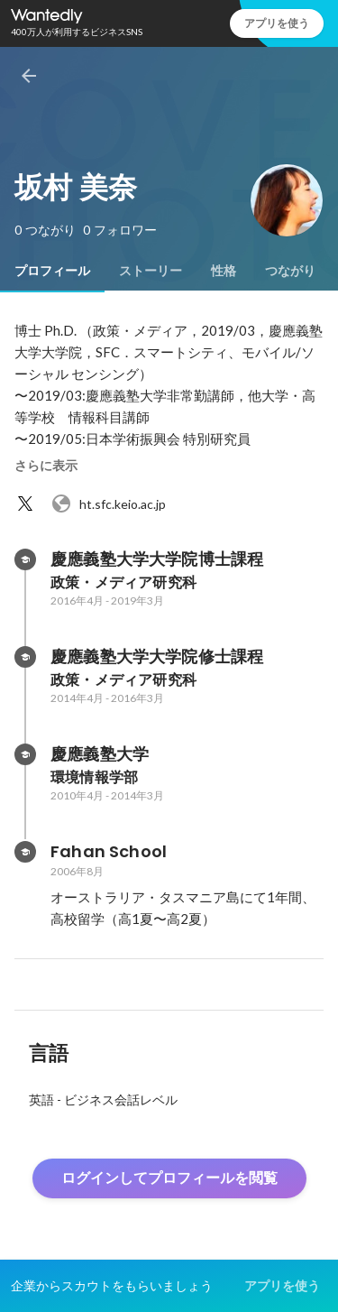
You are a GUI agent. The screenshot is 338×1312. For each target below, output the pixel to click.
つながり (290, 271)
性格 (223, 271)
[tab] (52, 270)
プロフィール (52, 271)
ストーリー (150, 271)
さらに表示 (46, 466)
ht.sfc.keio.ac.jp (108, 503)
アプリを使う (276, 23)
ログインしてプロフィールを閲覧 (169, 1178)
